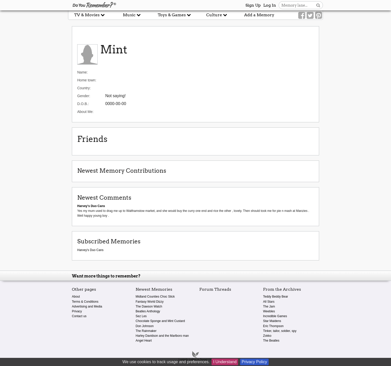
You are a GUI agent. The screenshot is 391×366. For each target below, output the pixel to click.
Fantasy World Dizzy (150, 301)
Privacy (77, 311)
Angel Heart (144, 340)
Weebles (269, 311)
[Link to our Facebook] (301, 15)
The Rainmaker (146, 331)
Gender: (83, 96)
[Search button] (318, 5)
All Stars (269, 301)
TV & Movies (89, 14)
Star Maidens (272, 321)
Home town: (86, 80)
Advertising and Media (87, 306)
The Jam (269, 306)
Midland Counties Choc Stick (155, 296)
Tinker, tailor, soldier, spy (279, 331)
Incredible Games (275, 316)
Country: (84, 88)
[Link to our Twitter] (310, 15)
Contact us (79, 316)
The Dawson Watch (149, 306)
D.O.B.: (83, 104)
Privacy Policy (254, 362)
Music (132, 14)
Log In (269, 5)
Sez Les (141, 316)
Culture (216, 14)
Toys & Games (174, 14)
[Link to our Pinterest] (318, 15)
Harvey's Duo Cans (90, 250)
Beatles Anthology (148, 311)
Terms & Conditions (85, 301)
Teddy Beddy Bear (275, 296)
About (76, 296)
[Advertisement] (34, 115)
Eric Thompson (273, 326)
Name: (82, 72)
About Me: (85, 112)
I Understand (225, 362)
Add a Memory (259, 14)
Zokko (267, 336)
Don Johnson (145, 326)
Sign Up (253, 5)
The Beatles (271, 340)
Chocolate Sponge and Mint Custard (160, 321)
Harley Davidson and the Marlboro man (162, 336)
